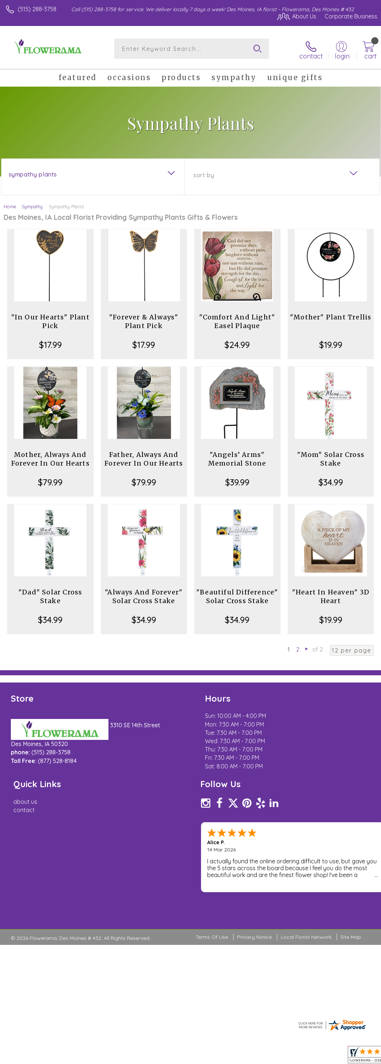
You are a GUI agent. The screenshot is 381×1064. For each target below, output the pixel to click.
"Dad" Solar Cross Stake (50, 594)
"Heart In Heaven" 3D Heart (330, 594)
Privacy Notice (254, 855)
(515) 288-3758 (37, 9)
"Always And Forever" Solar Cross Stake (144, 594)
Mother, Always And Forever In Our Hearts (50, 457)
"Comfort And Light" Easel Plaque (237, 319)
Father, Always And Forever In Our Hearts (143, 457)
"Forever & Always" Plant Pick (144, 319)
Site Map (351, 855)
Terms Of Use (212, 855)
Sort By (203, 173)
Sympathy (32, 205)
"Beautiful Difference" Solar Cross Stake (237, 594)
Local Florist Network (306, 855)
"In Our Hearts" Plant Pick (50, 319)
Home (10, 205)
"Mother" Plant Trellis (330, 315)
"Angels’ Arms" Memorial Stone (237, 457)
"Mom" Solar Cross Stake (330, 457)
